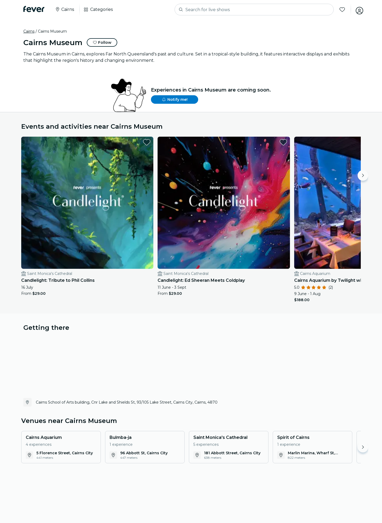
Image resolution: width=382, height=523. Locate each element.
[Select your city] (64, 9)
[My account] (357, 9)
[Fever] (33, 9)
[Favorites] (340, 9)
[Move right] (363, 175)
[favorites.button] (96, 142)
